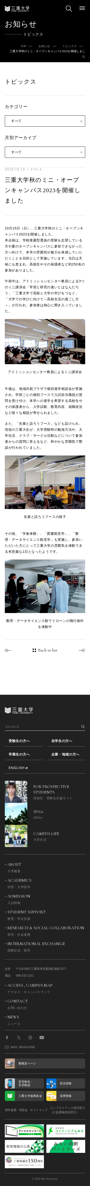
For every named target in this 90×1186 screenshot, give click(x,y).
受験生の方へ (19, 741)
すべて (16, 121)
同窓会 (23, 1110)
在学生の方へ (61, 741)
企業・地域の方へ (65, 754)
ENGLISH (16, 768)
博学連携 (11, 1110)
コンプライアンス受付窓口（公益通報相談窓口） (67, 1110)
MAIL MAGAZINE (20, 1047)
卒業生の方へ (19, 754)
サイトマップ (39, 1110)
